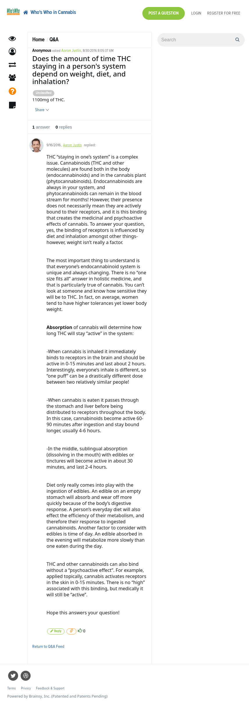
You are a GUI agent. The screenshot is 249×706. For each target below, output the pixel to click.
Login (196, 13)
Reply (55, 631)
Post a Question (163, 13)
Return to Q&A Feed (48, 646)
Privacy (26, 688)
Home (38, 39)
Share (42, 110)
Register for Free (223, 13)
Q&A (53, 39)
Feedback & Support (50, 688)
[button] (12, 51)
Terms (11, 688)
